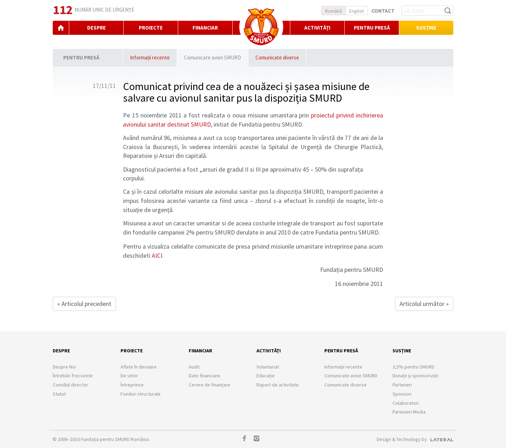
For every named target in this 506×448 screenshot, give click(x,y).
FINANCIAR (205, 27)
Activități (317, 27)
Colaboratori (406, 403)
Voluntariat (268, 367)
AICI (157, 255)
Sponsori (402, 394)
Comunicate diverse (277, 57)
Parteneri (402, 385)
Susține (426, 27)
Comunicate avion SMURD (212, 57)
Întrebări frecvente (73, 375)
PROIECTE (151, 27)
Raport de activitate (278, 385)
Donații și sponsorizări (416, 375)
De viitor (129, 375)
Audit (194, 367)
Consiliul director (70, 385)
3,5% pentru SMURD (413, 367)
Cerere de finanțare (209, 385)
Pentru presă (81, 57)
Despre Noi (64, 367)
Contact (383, 10)
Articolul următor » (424, 304)
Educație (266, 375)
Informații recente (150, 57)
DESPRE (96, 27)
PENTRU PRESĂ (372, 27)
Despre (61, 350)
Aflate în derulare (139, 367)
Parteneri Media (409, 412)
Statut (59, 394)
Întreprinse (132, 385)
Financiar (200, 350)
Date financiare (204, 375)
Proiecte (132, 350)
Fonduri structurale (141, 394)
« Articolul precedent (84, 304)
